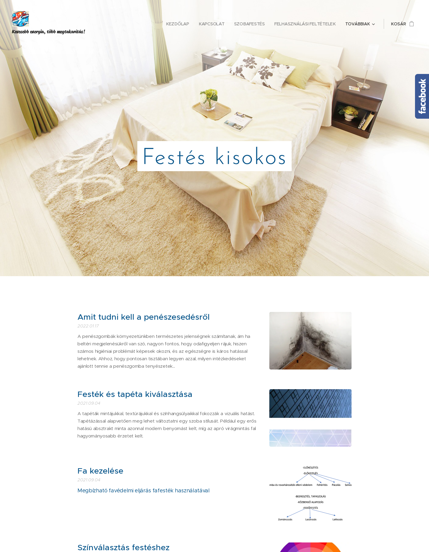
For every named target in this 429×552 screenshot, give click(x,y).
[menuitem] (147, 23)
